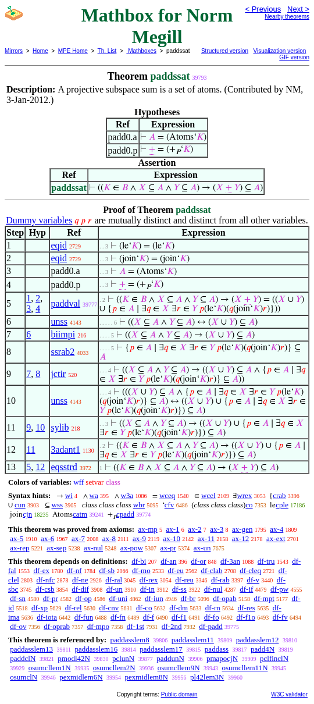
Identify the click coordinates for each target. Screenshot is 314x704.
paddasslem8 (129, 639)
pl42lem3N (207, 677)
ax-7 (78, 538)
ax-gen (242, 529)
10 (40, 427)
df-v (253, 579)
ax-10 (171, 538)
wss (57, 504)
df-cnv (109, 607)
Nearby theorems (287, 16)
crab (279, 495)
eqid (59, 245)
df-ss (179, 589)
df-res (246, 607)
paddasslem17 (161, 649)
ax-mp (148, 529)
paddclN (22, 658)
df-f (149, 617)
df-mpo (98, 626)
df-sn (18, 598)
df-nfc (46, 579)
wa (94, 495)
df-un (114, 589)
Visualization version (279, 51)
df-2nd (172, 626)
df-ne (80, 579)
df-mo (141, 570)
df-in (147, 589)
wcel (208, 495)
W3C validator (289, 694)
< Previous (263, 9)
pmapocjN (222, 658)
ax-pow (131, 547)
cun (20, 504)
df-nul (213, 589)
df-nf (74, 570)
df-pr (50, 598)
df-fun (84, 617)
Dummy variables (39, 220)
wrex (244, 495)
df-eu (175, 570)
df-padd (210, 626)
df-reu (184, 579)
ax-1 (173, 529)
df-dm (178, 607)
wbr (139, 504)
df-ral (113, 579)
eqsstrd (64, 467)
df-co (144, 607)
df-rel (73, 607)
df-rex (149, 579)
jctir (58, 374)
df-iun (154, 598)
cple (282, 504)
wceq (167, 495)
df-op (83, 598)
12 (40, 467)
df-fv (280, 617)
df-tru (266, 561)
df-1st (135, 626)
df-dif (80, 589)
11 (30, 449)
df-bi (138, 561)
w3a (127, 495)
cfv (169, 504)
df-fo (211, 617)
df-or (198, 561)
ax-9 (139, 538)
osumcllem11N (245, 667)
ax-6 (47, 538)
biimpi (63, 334)
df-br (187, 598)
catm (80, 514)
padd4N (262, 649)
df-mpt (264, 598)
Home (40, 51)
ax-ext (275, 538)
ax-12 (240, 538)
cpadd (125, 514)
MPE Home (73, 51)
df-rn (212, 607)
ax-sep (56, 547)
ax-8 (109, 538)
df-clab (212, 570)
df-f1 (179, 617)
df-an (168, 561)
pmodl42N (74, 658)
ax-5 (16, 538)
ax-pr (168, 547)
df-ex (41, 570)
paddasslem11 (193, 639)
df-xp (39, 607)
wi (69, 495)
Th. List (107, 51)
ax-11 (206, 538)
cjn (27, 514)
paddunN (170, 658)
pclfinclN (274, 658)
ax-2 (194, 529)
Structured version (224, 51)
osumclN (23, 677)
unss (59, 321)
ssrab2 (62, 352)
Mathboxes (141, 51)
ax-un (202, 547)
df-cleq (250, 570)
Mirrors (14, 51)
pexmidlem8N (146, 677)
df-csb (45, 589)
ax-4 (276, 529)
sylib (60, 427)
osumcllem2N (114, 667)
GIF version (294, 57)
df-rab (220, 579)
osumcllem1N (49, 667)
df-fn (118, 617)
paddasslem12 (257, 639)
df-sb (107, 570)
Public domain (179, 694)
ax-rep (19, 547)
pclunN (123, 658)
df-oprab (57, 626)
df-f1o (245, 617)
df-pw (279, 589)
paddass (217, 649)
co (248, 504)
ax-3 (216, 529)
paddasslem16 (96, 649)
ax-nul (93, 547)
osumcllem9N (179, 667)
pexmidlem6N (80, 677)
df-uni (118, 598)
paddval (65, 303)
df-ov (18, 626)
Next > (298, 9)
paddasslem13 (31, 649)
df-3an (230, 561)
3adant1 (65, 449)
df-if (246, 589)
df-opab (224, 598)
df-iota (47, 617)
